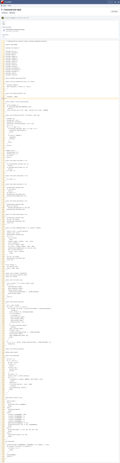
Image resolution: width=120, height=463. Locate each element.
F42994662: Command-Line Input (15, 29)
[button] (118, 2)
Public (13, 13)
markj (13, 18)
